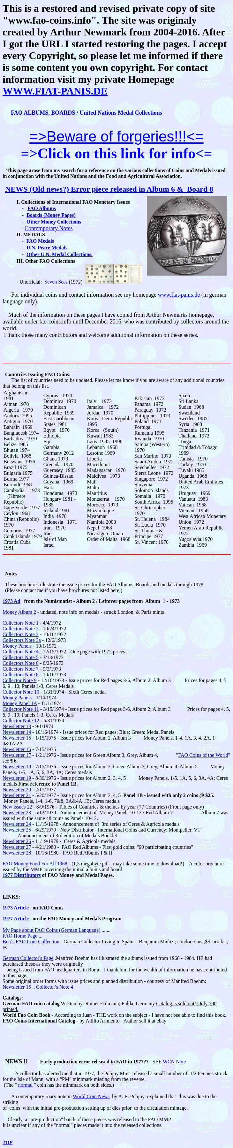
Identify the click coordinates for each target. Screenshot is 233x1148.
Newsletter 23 (17, 812)
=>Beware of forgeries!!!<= (116, 136)
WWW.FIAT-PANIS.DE (55, 91)
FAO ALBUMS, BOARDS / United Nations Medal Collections (86, 113)
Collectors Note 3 (21, 634)
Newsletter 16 (17, 749)
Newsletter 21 (17, 795)
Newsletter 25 (17, 829)
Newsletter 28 (17, 852)
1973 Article (16, 907)
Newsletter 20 (17, 789)
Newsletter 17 (17, 755)
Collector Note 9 (20, 680)
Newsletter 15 (17, 738)
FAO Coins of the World (203, 755)
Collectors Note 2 (21, 628)
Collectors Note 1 (21, 623)
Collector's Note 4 (54, 987)
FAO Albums (41, 208)
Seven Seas (56, 282)
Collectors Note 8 (21, 674)
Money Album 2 (19, 612)
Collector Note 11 (21, 709)
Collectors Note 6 (21, 663)
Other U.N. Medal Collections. (59, 254)
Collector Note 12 (21, 720)
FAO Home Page (20, 936)
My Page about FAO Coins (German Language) (51, 930)
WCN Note (174, 1061)
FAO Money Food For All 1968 (35, 863)
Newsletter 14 (17, 732)
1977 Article (16, 918)
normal (25, 1085)
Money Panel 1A (20, 703)
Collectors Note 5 (21, 657)
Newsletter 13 (17, 726)
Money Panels (17, 646)
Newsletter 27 (17, 847)
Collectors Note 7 (21, 669)
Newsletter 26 (17, 841)
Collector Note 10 (21, 692)
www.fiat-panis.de (179, 295)
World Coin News (91, 1096)
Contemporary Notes (48, 228)
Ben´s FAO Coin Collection (31, 941)
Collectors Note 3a (22, 640)
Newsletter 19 (17, 778)
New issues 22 (17, 807)
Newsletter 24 (17, 824)
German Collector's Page (28, 958)
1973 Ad (11, 601)
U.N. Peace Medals (46, 247)
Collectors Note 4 (21, 651)
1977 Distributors (22, 875)
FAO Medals (40, 241)
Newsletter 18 (17, 766)
